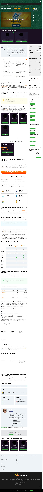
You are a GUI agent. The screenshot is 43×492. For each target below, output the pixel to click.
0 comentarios (35, 10)
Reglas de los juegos (32, 5)
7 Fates (3, 311)
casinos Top (6, 110)
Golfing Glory (4, 306)
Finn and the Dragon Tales (38, 111)
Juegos (7, 4)
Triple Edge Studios (21, 376)
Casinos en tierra (18, 479)
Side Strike (3, 304)
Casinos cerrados (3, 474)
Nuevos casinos (3, 471)
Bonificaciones (17, 4)
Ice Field (37, 116)
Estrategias (38, 4)
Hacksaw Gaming (3, 375)
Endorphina (37, 145)
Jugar (7, 42)
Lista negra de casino (4, 473)
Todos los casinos (14, 139)
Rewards (2, 483)
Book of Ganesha (38, 144)
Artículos (27, 4)
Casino (3, 4)
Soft (16, 473)
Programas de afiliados (34, 471)
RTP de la (4, 245)
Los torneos (23, 5)
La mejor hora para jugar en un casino (34, 90)
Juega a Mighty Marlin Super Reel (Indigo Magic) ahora (13, 173)
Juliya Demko (5, 53)
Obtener (39, 163)
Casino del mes (18, 471)
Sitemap (17, 477)
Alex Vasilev (9, 441)
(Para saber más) (27, 490)
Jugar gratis (39, 104)
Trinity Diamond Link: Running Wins (39, 139)
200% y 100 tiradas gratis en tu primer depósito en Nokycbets (38, 159)
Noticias (17, 476)
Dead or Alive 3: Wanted (38, 135)
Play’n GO (11, 375)
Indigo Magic (2, 346)
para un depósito (4, 149)
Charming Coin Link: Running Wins (16, 259)
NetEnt (37, 107)
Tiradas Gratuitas (11, 5)
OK (31, 490)
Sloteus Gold (23, 259)
